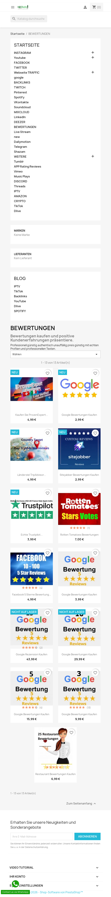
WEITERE (20, 157)
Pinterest (20, 92)
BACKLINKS (22, 82)
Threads (19, 186)
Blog (20, 278)
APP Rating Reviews (27, 166)
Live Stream (22, 132)
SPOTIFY (20, 311)
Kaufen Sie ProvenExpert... (31, 414)
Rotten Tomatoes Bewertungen (79, 534)
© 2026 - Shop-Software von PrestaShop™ (55, 892)
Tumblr (19, 161)
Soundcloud (22, 107)
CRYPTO (20, 201)
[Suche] (28, 18)
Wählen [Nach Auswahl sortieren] (55, 354)
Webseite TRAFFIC (26, 72)
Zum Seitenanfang (81, 803)
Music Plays (22, 176)
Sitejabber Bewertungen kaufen (79, 474)
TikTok (18, 206)
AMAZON (20, 196)
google (19, 77)
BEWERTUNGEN (25, 127)
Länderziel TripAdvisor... (31, 474)
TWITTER (20, 68)
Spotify (19, 97)
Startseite (27, 45)
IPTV (17, 191)
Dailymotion (22, 142)
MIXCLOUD (21, 112)
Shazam (19, 152)
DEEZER (19, 122)
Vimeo (18, 171)
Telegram (20, 147)
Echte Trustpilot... (32, 534)
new (17, 137)
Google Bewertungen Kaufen (79, 414)
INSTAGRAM (22, 53)
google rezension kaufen (31, 654)
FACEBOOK (22, 63)
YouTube (20, 301)
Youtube (20, 58)
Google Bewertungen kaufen (31, 714)
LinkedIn (20, 117)
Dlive (17, 211)
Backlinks (20, 296)
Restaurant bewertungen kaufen (55, 774)
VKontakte (21, 102)
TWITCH (19, 87)
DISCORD (20, 181)
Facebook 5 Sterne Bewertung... (31, 594)
